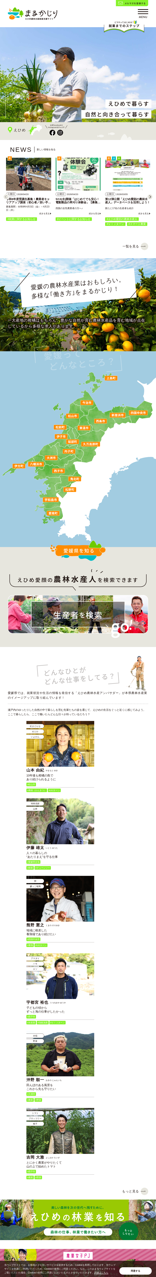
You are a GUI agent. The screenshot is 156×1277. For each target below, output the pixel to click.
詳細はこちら (101, 1272)
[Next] (150, 197)
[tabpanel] (78, 74)
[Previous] (6, 197)
